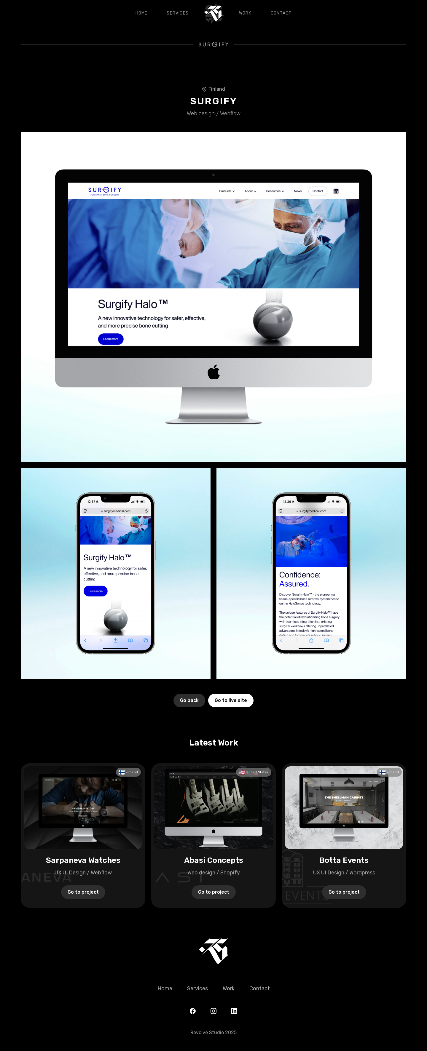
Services (178, 13)
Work (245, 13)
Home (142, 13)
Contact (281, 13)
